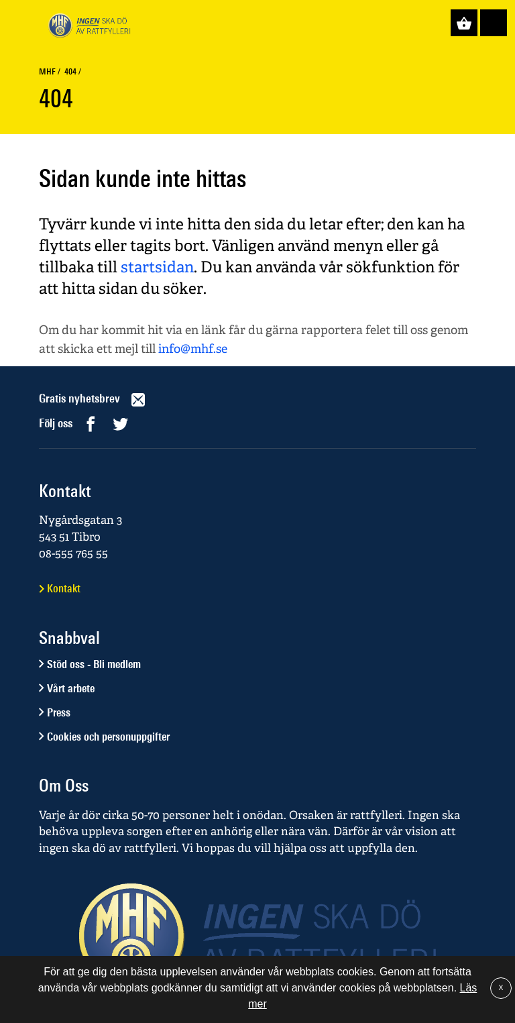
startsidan (157, 267)
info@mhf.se (192, 348)
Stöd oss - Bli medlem (94, 664)
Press (58, 712)
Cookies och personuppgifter (108, 736)
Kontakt (63, 588)
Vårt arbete (71, 688)
